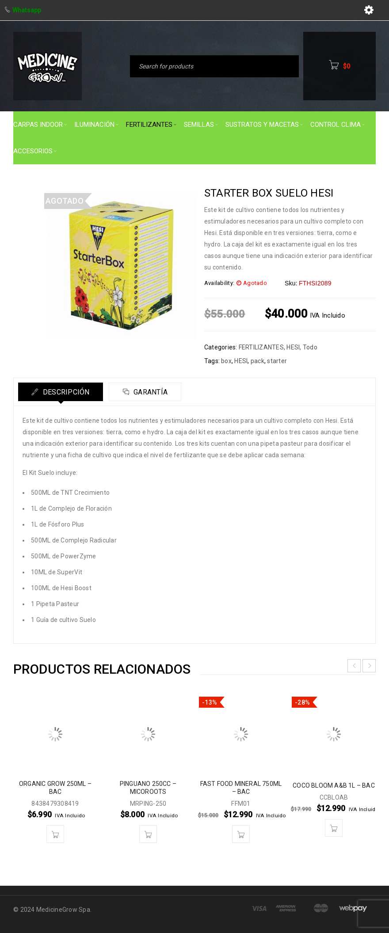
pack (257, 360)
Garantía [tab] (150, 392)
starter (277, 360)
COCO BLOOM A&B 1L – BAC (334, 785)
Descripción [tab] (65, 392)
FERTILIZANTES (261, 347)
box (226, 360)
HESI (293, 347)
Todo (310, 347)
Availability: (219, 283)
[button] (55, 834)
